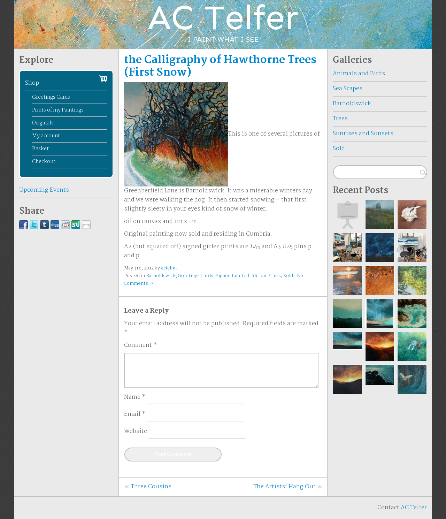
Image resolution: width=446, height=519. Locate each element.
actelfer (169, 268)
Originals (43, 123)
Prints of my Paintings (58, 110)
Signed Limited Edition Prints (248, 276)
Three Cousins (151, 486)
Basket (40, 149)
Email (135, 414)
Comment (140, 345)
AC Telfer (414, 507)
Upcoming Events (44, 190)
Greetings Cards (195, 276)
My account (46, 136)
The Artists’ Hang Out (284, 486)
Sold (288, 276)
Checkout (43, 162)
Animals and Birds (359, 73)
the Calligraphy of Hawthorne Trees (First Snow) (220, 66)
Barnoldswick (161, 276)
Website (135, 431)
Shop (32, 83)
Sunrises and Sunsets (363, 133)
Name (135, 397)
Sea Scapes (347, 88)
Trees (340, 118)
